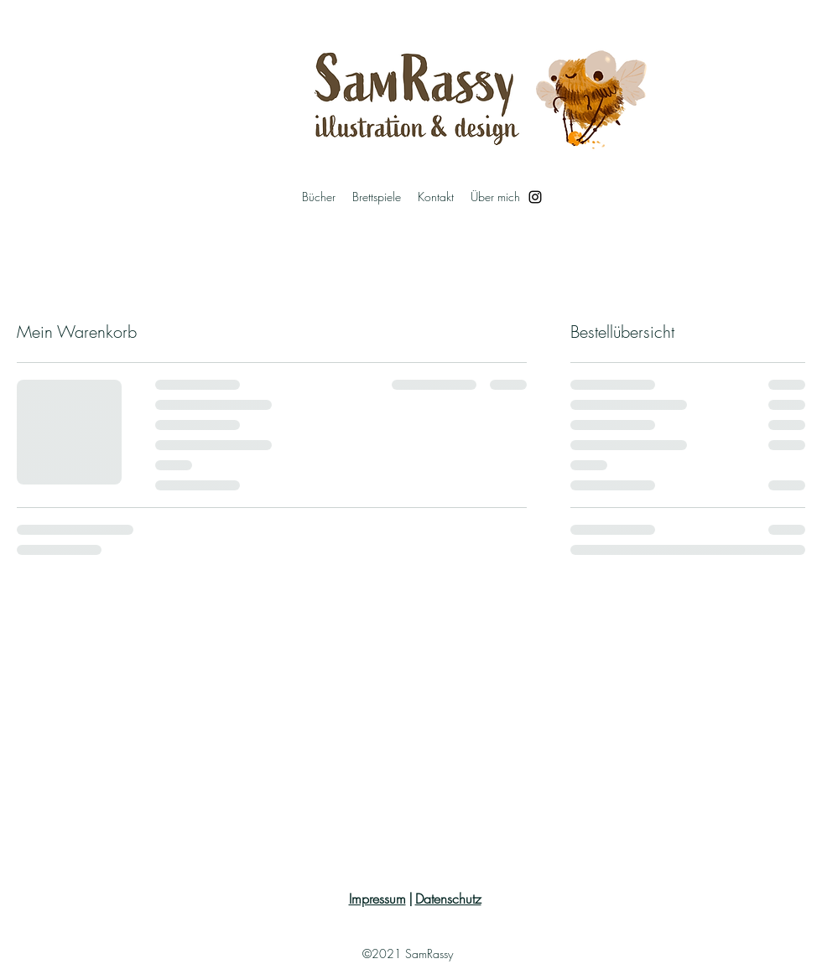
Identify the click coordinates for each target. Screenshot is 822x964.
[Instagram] (535, 197)
